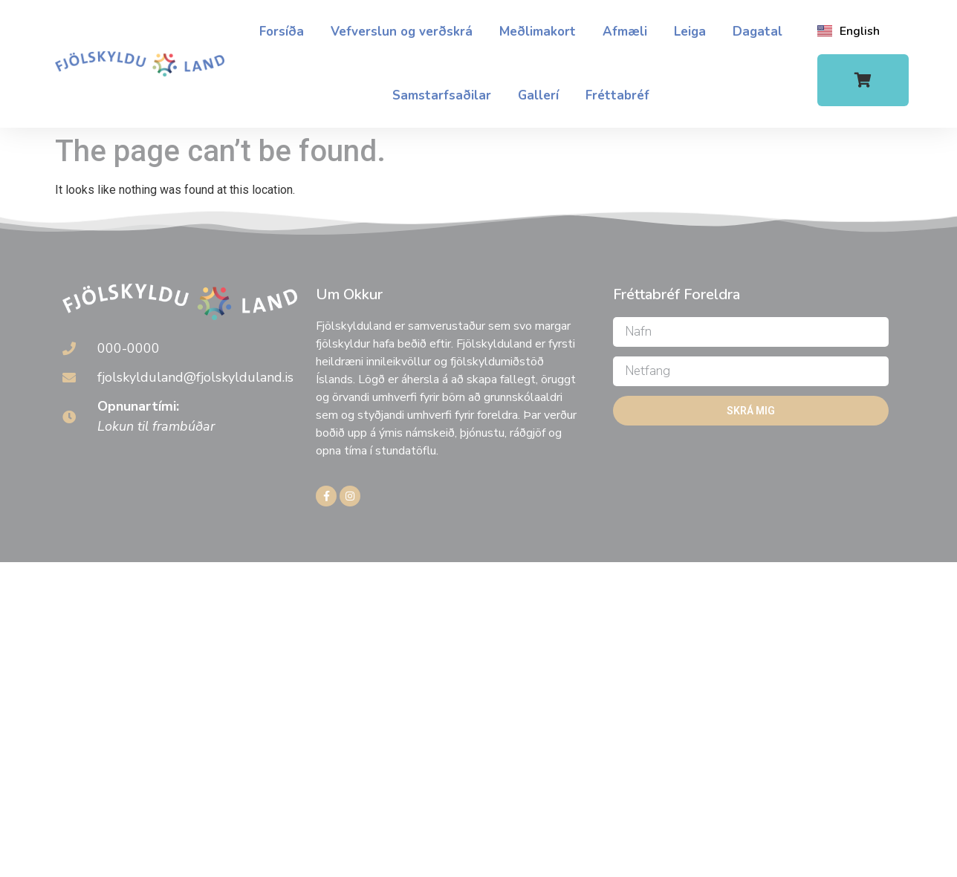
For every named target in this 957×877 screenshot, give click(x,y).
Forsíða (281, 31)
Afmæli (625, 31)
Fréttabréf (617, 95)
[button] (863, 80)
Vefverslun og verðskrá (402, 31)
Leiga (690, 31)
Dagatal (757, 31)
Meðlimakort (537, 31)
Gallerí (538, 95)
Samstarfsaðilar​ (441, 95)
